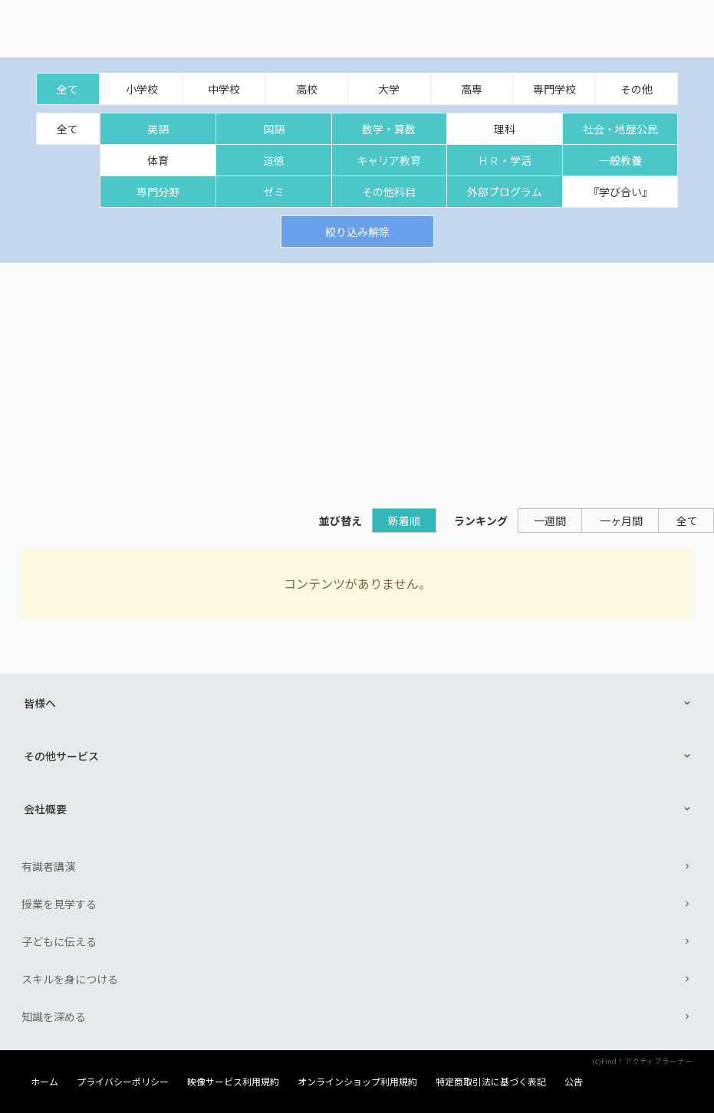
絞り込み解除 (357, 231)
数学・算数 (389, 128)
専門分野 (158, 191)
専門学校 (554, 89)
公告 (573, 1081)
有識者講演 (48, 866)
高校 (307, 89)
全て (67, 89)
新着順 (404, 520)
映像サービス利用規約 (233, 1081)
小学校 (142, 89)
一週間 (550, 520)
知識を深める (53, 1016)
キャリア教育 (389, 160)
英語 (158, 128)
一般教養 (620, 160)
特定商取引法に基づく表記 (491, 1081)
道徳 (274, 160)
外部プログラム (504, 191)
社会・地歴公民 (620, 128)
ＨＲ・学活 (504, 160)
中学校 (224, 89)
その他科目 (389, 191)
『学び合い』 (620, 191)
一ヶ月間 (621, 520)
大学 (389, 89)
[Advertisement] (357, 378)
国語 (274, 128)
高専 (471, 89)
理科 (504, 128)
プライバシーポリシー (123, 1081)
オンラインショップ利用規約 (357, 1081)
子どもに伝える (59, 941)
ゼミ (274, 191)
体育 (158, 160)
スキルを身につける (69, 979)
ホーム (44, 1081)
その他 (636, 89)
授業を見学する (59, 903)
